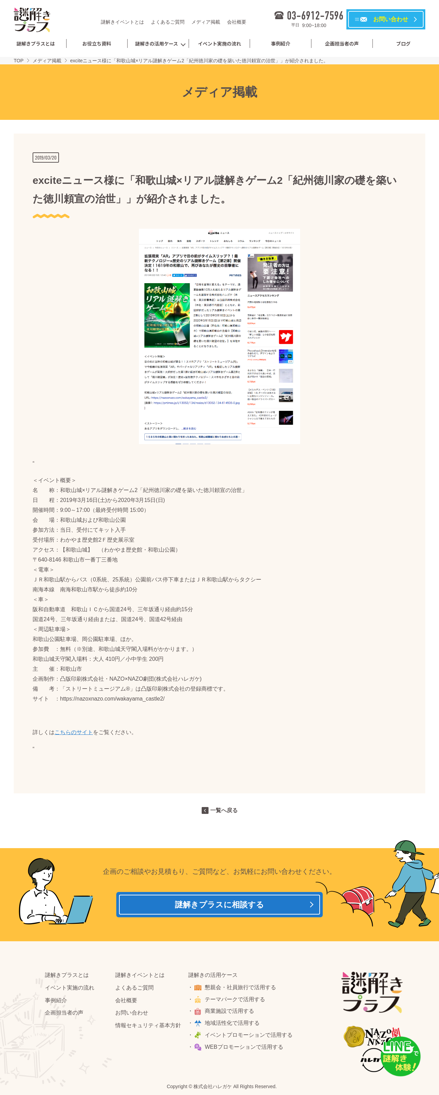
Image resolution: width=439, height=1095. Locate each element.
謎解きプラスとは (35, 43)
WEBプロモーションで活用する (245, 1049)
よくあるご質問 (168, 22)
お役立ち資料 (96, 43)
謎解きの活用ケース (156, 43)
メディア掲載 (205, 22)
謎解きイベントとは (122, 22)
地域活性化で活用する (233, 1025)
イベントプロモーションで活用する (250, 1037)
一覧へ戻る (224, 810)
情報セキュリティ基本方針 (148, 1027)
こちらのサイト (74, 732)
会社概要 (236, 22)
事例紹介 (280, 43)
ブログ (403, 43)
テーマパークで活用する (236, 1001)
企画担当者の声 (342, 43)
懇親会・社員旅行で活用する (241, 989)
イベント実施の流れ (219, 43)
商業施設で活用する (230, 1013)
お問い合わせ (131, 1015)
